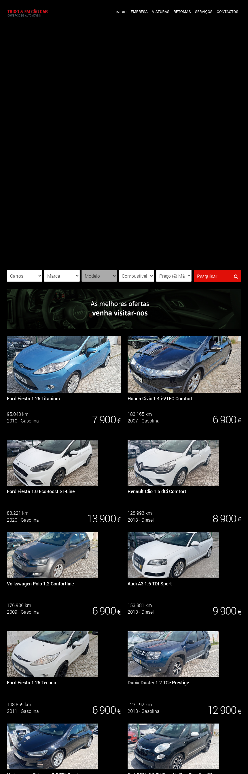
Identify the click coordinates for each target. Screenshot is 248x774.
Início (121, 12)
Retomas (182, 12)
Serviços (203, 12)
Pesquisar (217, 276)
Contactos (227, 12)
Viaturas (160, 12)
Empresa (139, 12)
